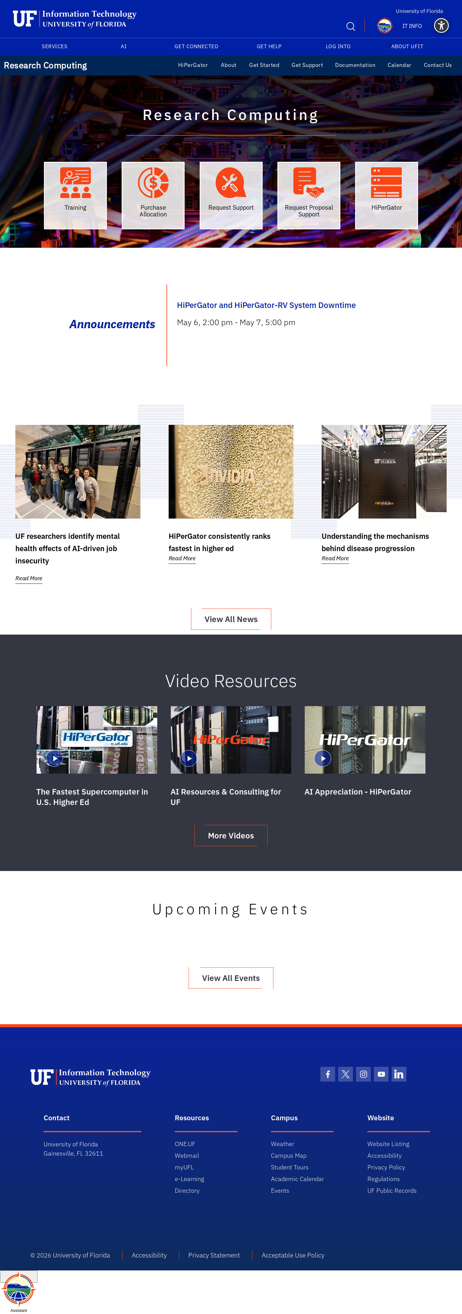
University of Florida (419, 11)
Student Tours (290, 1167)
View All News (231, 619)
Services (54, 46)
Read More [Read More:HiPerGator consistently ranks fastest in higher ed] (182, 558)
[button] (441, 25)
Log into (338, 46)
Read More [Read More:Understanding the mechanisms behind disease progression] (335, 558)
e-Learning (189, 1179)
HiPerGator (193, 64)
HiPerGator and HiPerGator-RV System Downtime (266, 305)
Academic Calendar (297, 1179)
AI (124, 46)
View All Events (231, 978)
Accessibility (384, 1155)
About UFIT (407, 46)
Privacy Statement (214, 1255)
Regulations (383, 1179)
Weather (282, 1144)
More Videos (231, 835)
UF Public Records (392, 1190)
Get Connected (196, 46)
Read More (28, 578)
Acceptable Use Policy (293, 1255)
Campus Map (289, 1155)
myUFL (184, 1167)
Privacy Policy (386, 1167)
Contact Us (438, 64)
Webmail (187, 1155)
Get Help (269, 46)
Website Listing (388, 1144)
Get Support (307, 64)
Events (280, 1190)
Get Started (264, 64)
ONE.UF (185, 1144)
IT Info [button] (412, 25)
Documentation (355, 64)
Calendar (399, 64)
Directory (187, 1190)
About (229, 64)
